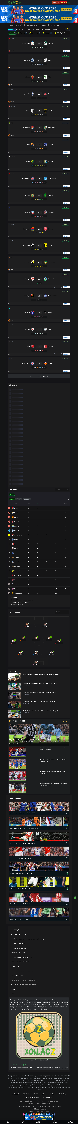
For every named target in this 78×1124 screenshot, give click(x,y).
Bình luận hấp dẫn (15, 966)
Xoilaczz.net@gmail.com (41, 1109)
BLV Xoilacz (34, 33)
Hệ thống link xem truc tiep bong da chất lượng (23, 971)
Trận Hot (22, 33)
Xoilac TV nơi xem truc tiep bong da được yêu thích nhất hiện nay (27, 939)
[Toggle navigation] (69, 3)
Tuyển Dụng (62, 1094)
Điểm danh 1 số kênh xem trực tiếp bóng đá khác (23, 984)
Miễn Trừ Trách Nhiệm (32, 1097)
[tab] (12, 29)
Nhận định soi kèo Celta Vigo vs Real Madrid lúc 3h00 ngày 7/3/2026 (53, 784)
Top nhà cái (56, 3)
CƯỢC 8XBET (64, 2)
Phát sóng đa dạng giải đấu (18, 952)
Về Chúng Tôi (16, 1094)
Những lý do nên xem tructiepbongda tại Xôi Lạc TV (24, 980)
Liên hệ (13, 993)
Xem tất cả (66, 721)
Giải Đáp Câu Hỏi (47, 1097)
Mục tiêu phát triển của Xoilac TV (19, 934)
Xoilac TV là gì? (15, 930)
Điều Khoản (26, 1094)
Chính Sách (36, 1094)
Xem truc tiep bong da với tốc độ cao (20, 962)
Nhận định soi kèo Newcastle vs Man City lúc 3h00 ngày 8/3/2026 (30, 740)
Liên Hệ (44, 1094)
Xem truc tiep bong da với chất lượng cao (21, 957)
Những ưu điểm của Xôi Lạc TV (18, 943)
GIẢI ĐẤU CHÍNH (13, 385)
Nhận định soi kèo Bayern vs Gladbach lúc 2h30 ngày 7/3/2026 (53, 772)
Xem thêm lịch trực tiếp (39, 376)
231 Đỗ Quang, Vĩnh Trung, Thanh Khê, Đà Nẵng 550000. (41, 1101)
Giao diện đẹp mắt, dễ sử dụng (18, 948)
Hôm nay (47, 33)
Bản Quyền (52, 1094)
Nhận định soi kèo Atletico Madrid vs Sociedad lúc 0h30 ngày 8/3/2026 (54, 748)
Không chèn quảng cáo (17, 975)
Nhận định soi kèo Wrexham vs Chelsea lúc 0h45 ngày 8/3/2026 (53, 760)
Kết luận (13, 989)
